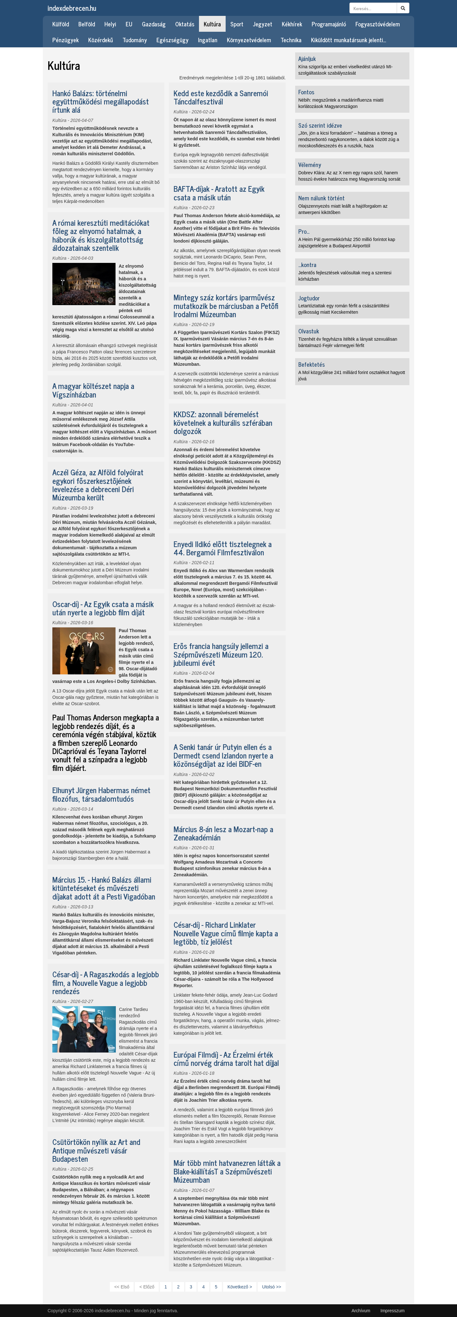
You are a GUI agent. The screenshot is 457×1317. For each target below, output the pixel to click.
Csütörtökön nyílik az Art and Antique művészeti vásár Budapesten (96, 1150)
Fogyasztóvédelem (377, 24)
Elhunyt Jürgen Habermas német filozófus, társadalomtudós (101, 794)
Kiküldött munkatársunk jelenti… (348, 39)
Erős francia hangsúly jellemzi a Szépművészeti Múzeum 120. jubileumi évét (221, 654)
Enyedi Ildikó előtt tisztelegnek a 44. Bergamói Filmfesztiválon (223, 548)
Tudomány (135, 39)
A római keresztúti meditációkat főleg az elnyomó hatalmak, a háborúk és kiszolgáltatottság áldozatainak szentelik (100, 235)
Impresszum (393, 1310)
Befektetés (311, 364)
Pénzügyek (65, 39)
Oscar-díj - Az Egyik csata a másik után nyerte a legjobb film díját (103, 608)
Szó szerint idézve (320, 125)
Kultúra (212, 24)
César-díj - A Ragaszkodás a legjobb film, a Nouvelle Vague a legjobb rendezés (105, 982)
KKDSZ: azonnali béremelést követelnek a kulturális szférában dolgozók (223, 422)
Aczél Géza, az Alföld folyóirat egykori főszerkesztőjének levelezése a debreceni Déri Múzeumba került (97, 484)
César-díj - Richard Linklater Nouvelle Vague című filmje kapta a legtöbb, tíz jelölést (226, 932)
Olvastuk (308, 331)
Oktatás (184, 24)
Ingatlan (207, 39)
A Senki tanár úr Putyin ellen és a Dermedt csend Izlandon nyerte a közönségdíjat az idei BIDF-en (223, 755)
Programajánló (329, 24)
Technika (291, 39)
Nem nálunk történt (321, 198)
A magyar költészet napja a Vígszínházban (93, 389)
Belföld (86, 24)
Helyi (110, 24)
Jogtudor (309, 298)
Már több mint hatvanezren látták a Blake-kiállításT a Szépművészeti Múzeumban (227, 1171)
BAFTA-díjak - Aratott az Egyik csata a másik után (219, 192)
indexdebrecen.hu (72, 8)
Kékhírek (292, 24)
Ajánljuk (307, 58)
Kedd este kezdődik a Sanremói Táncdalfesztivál (221, 97)
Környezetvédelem (249, 39)
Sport (236, 24)
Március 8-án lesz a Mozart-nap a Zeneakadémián (223, 833)
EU (129, 24)
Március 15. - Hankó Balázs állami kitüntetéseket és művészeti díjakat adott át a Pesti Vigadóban (103, 887)
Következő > (240, 1286)
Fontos (306, 92)
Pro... (303, 231)
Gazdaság (154, 24)
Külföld (60, 24)
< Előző (146, 1286)
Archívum (361, 1310)
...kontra (307, 264)
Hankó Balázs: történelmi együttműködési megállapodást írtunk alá (100, 101)
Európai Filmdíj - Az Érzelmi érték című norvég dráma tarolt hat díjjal (226, 1058)
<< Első (121, 1286)
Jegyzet (262, 24)
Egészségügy (172, 39)
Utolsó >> (271, 1286)
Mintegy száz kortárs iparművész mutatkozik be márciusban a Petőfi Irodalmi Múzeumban (226, 305)
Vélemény (309, 164)
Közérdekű (100, 39)
